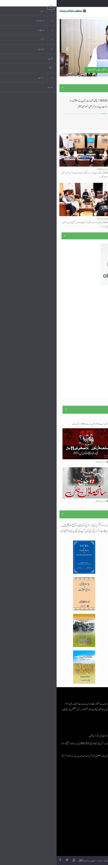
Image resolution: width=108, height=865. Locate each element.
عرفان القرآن (84, 797)
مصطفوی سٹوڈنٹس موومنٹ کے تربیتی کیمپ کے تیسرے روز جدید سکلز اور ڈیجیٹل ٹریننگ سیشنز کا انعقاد (64, 70)
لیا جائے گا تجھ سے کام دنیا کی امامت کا (94, 222)
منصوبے (99, 236)
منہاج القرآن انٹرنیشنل (81, 783)
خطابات (87, 811)
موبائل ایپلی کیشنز (83, 790)
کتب (88, 804)
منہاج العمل (85, 817)
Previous (8, 47)
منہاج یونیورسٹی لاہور (82, 824)
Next (99, 47)
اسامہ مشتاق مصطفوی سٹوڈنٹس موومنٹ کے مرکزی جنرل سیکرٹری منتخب (57, 736)
